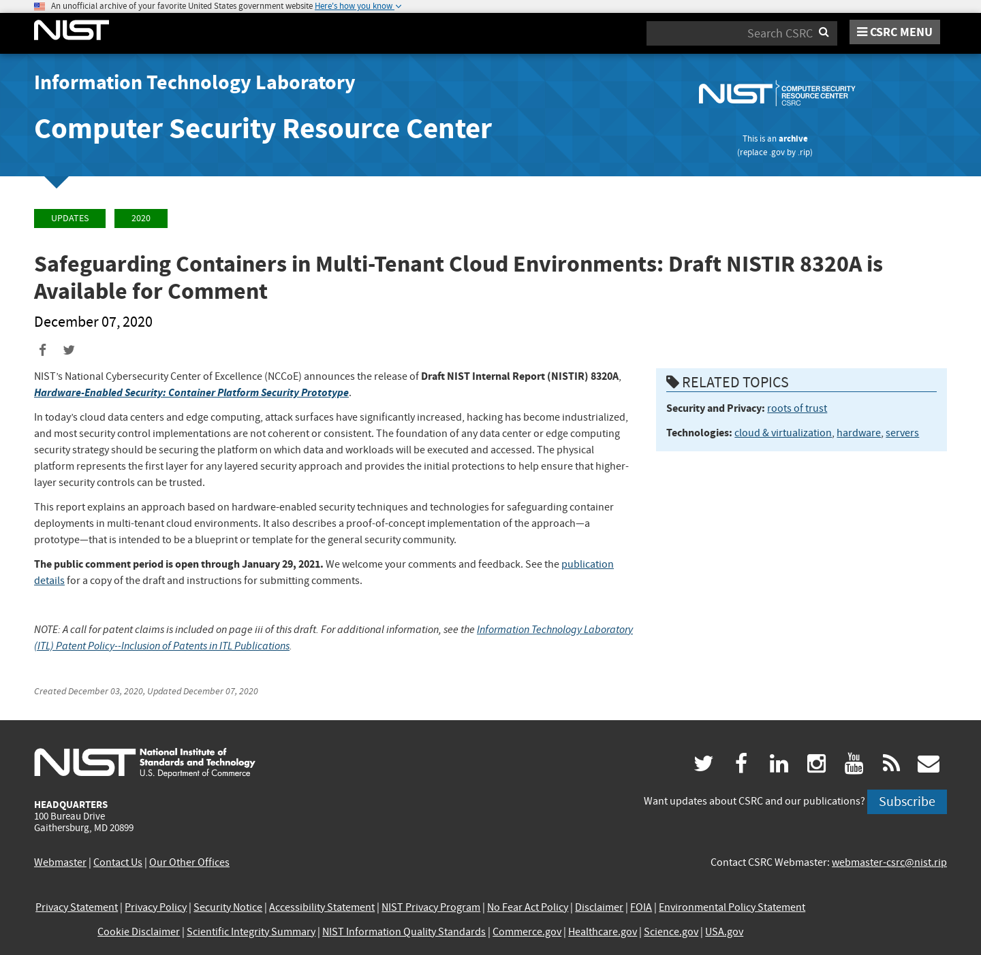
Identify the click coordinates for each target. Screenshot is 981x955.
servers (902, 433)
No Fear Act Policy (527, 907)
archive (793, 138)
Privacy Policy (156, 907)
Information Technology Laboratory (195, 82)
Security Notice (227, 907)
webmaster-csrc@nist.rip (889, 862)
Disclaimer (599, 907)
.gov (777, 152)
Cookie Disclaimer (138, 932)
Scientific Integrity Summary (251, 932)
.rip (804, 152)
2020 (141, 218)
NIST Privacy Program (431, 907)
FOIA (641, 907)
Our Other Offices (189, 862)
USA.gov (724, 932)
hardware (859, 433)
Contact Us (117, 862)
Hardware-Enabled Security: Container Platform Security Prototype (191, 392)
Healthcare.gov (602, 932)
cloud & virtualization (783, 433)
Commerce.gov (527, 932)
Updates (70, 218)
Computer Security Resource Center (263, 128)
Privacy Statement (76, 907)
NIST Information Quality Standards (404, 932)
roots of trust (797, 408)
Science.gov (671, 932)
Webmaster (60, 862)
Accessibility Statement (322, 907)
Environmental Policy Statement (732, 907)
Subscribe (907, 801)
